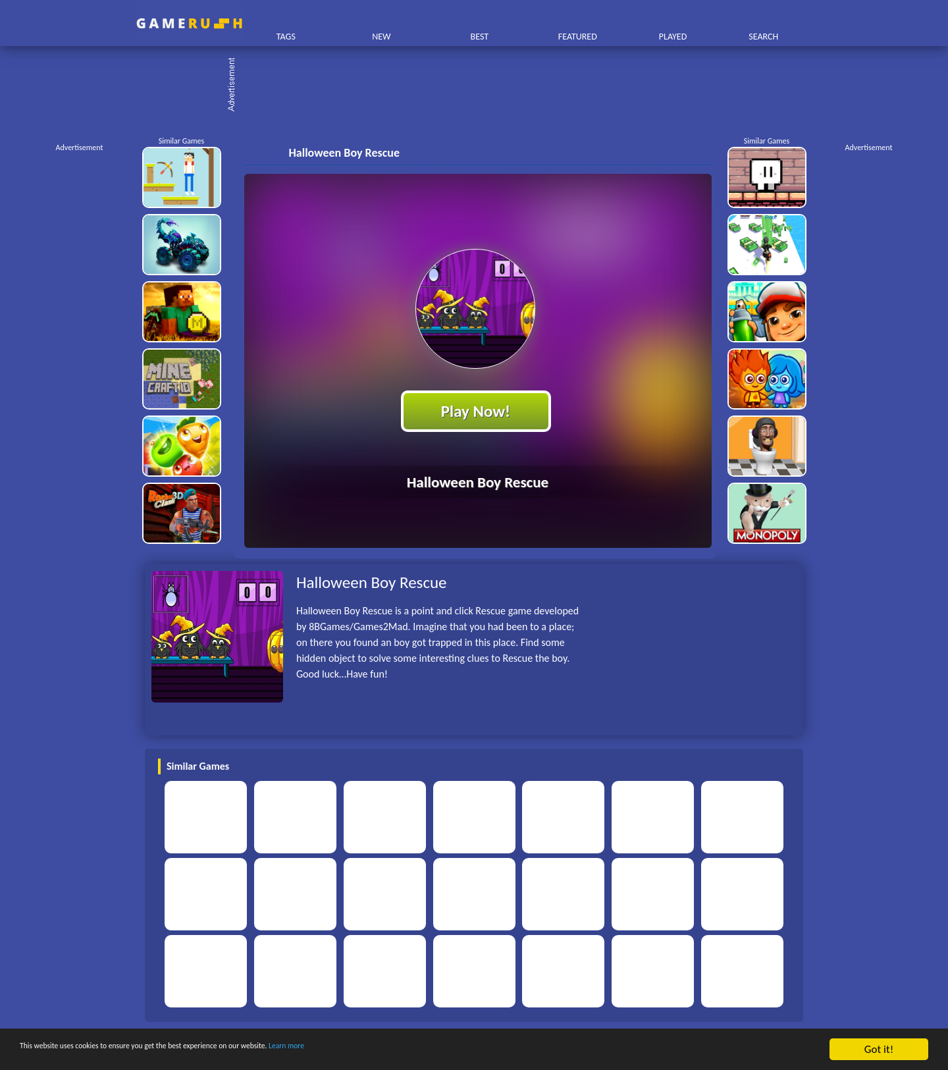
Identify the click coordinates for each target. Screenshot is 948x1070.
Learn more (411, 1050)
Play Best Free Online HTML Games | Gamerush (189, 23)
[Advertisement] (480, 85)
